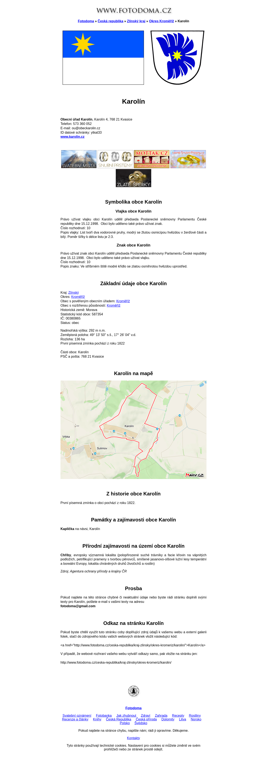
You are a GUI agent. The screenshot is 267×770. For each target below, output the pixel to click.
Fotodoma (86, 21)
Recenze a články (75, 719)
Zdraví (145, 715)
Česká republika (110, 21)
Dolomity (167, 719)
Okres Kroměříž (161, 21)
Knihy (97, 719)
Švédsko (140, 723)
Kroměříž (78, 297)
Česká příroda (146, 719)
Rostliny (195, 715)
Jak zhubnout (126, 715)
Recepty (178, 715)
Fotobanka (104, 715)
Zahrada (161, 715)
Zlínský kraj (136, 21)
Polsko (125, 723)
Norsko (196, 719)
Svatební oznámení (77, 715)
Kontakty (133, 738)
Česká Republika (118, 719)
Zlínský (73, 292)
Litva (182, 719)
